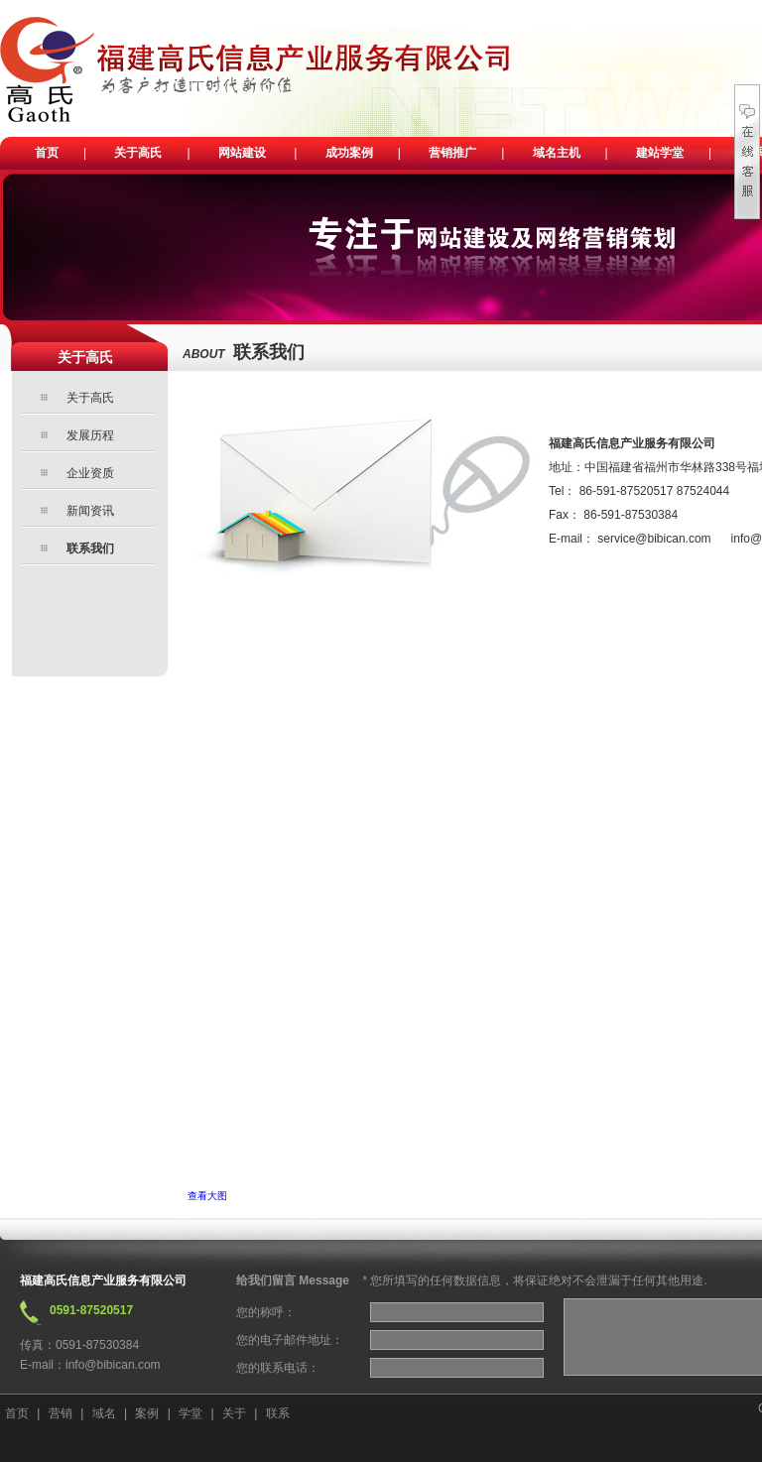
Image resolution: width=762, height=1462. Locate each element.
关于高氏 (138, 153)
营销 (60, 1413)
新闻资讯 (90, 511)
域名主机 (556, 153)
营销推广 (452, 153)
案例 (147, 1413)
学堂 (190, 1413)
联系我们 (90, 548)
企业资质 (90, 473)
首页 (47, 153)
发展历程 (90, 435)
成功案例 (349, 153)
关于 (234, 1413)
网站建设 (242, 153)
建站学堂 (660, 153)
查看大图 (207, 1195)
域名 (104, 1413)
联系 (278, 1413)
